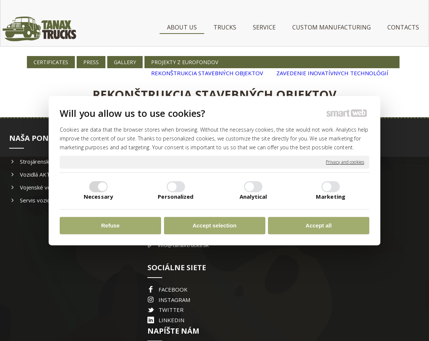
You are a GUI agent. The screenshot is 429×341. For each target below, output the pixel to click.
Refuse (110, 226)
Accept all (319, 226)
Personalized (175, 196)
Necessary (98, 196)
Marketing (330, 196)
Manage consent (312, 312)
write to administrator (218, 312)
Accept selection (214, 226)
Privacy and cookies (345, 162)
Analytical (253, 196)
